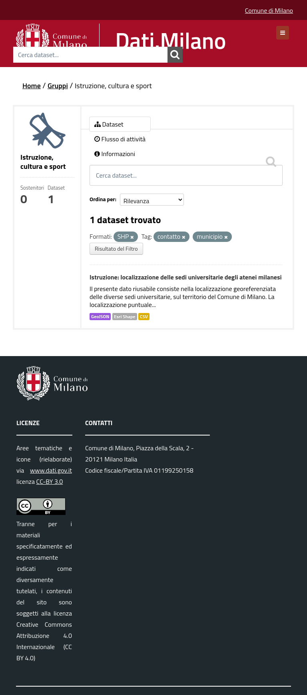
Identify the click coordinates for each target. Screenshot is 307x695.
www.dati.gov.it (51, 470)
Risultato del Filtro (116, 248)
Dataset (109, 124)
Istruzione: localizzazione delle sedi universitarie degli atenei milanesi (186, 277)
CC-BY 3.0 (49, 481)
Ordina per (102, 199)
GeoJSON (100, 316)
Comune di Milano (269, 10)
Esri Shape (125, 316)
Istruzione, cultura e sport (113, 85)
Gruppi (58, 85)
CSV (144, 316)
